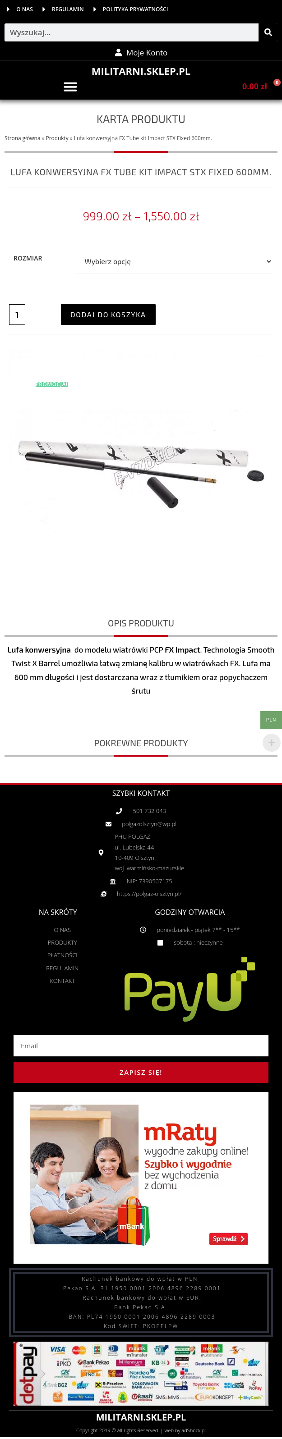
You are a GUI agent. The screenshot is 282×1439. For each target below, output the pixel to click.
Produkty (57, 138)
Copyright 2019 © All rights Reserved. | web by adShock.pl (141, 1430)
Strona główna (22, 138)
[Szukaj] (268, 32)
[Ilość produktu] (17, 314)
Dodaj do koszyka (108, 314)
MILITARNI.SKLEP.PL (141, 71)
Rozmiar (28, 258)
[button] (70, 86)
